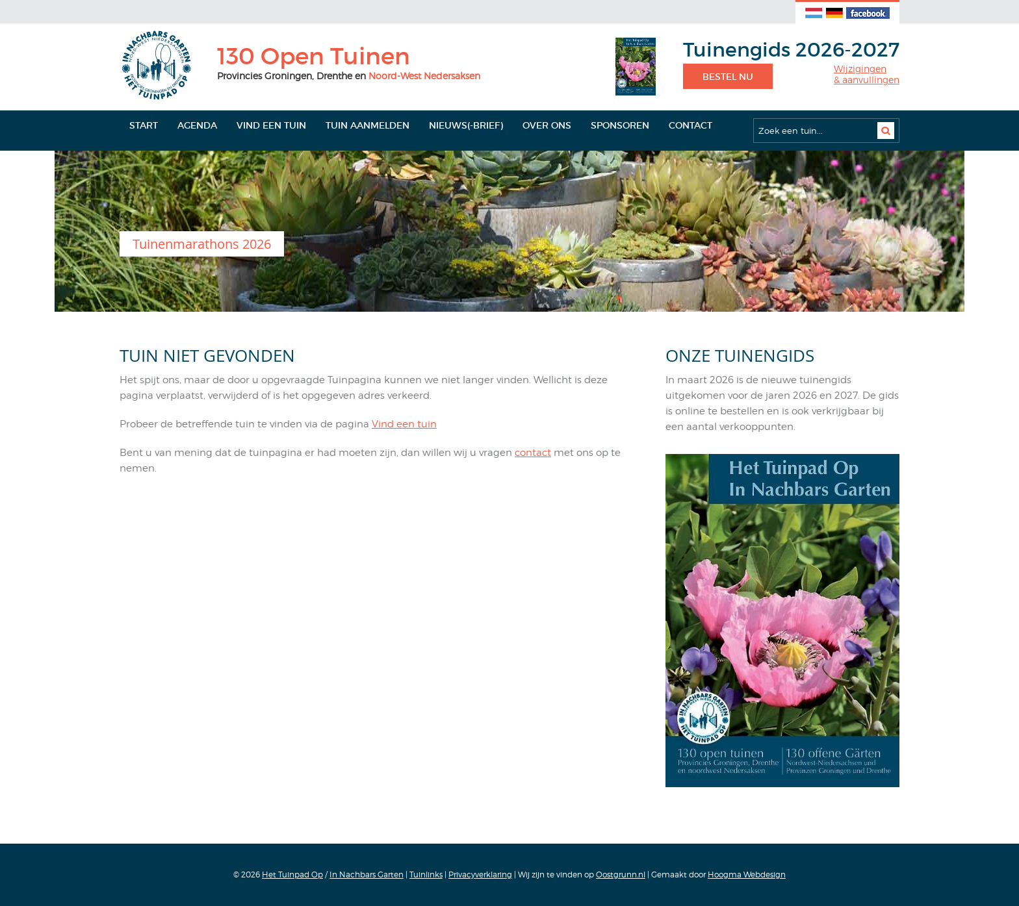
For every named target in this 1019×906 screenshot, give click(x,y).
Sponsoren (620, 125)
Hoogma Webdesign (747, 874)
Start (143, 125)
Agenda (197, 125)
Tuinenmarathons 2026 (202, 244)
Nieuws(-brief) (466, 125)
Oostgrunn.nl (620, 874)
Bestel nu (728, 76)
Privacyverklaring (480, 874)
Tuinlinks (426, 874)
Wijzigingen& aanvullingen (866, 74)
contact (533, 453)
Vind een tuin (271, 125)
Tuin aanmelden (367, 125)
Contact (690, 125)
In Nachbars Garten (366, 874)
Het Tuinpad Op (292, 874)
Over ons (546, 125)
